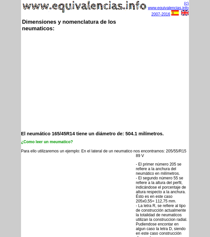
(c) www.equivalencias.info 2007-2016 (168, 8)
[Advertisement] (115, 81)
